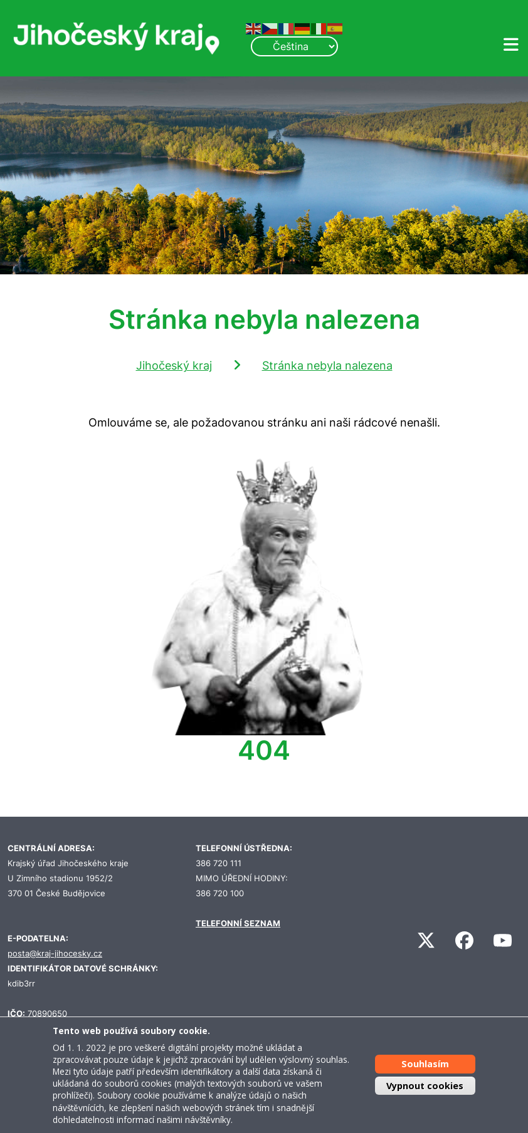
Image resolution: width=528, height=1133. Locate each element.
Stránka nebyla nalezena (327, 365)
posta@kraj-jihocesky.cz (55, 953)
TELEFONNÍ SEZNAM (238, 923)
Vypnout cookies (424, 1086)
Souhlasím (425, 1064)
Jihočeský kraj (174, 365)
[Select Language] (294, 46)
